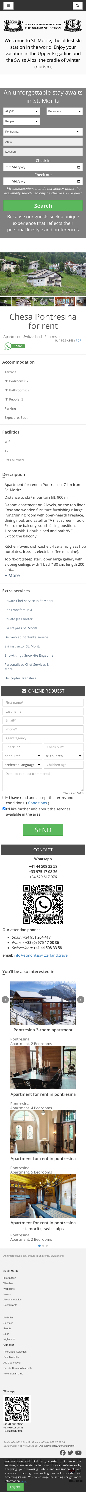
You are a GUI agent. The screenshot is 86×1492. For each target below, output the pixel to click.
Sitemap (21, 1463)
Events (7, 1328)
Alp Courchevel (12, 1362)
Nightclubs (9, 1339)
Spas (6, 1334)
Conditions (38, 802)
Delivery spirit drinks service (26, 637)
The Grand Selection (15, 1351)
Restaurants (10, 1305)
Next (81, 301)
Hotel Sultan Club (13, 1373)
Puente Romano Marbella (17, 1368)
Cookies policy (36, 1463)
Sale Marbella (11, 1357)
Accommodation (12, 1299)
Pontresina (52, 336)
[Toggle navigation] (78, 6)
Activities (8, 1317)
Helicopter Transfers (20, 678)
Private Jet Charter (19, 619)
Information (9, 1277)
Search (43, 205)
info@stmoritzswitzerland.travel (41, 955)
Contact (64, 1463)
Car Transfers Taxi (18, 610)
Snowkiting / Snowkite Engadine (29, 655)
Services (8, 1323)
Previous (5, 301)
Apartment (12, 336)
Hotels (7, 1294)
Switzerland (33, 336)
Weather (8, 1283)
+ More (12, 575)
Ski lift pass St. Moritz (21, 628)
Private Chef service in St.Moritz (29, 600)
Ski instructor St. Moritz (23, 646)
